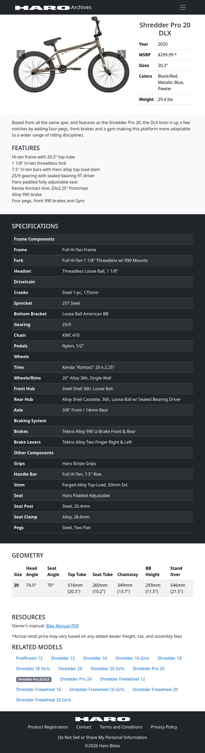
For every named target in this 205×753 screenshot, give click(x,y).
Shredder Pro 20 (148, 668)
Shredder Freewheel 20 (155, 689)
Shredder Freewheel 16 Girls (96, 689)
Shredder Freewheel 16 (38, 689)
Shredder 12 (63, 658)
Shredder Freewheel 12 (122, 679)
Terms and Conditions (123, 727)
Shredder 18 (170, 658)
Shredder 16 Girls (132, 658)
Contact (86, 727)
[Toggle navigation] (183, 7)
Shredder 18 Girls (33, 668)
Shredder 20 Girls (107, 668)
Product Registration (48, 727)
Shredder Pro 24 (76, 679)
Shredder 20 (70, 668)
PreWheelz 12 (29, 658)
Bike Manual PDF (62, 626)
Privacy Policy (166, 727)
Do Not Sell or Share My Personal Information (102, 737)
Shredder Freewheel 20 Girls (43, 700)
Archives (53, 7)
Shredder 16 (95, 658)
